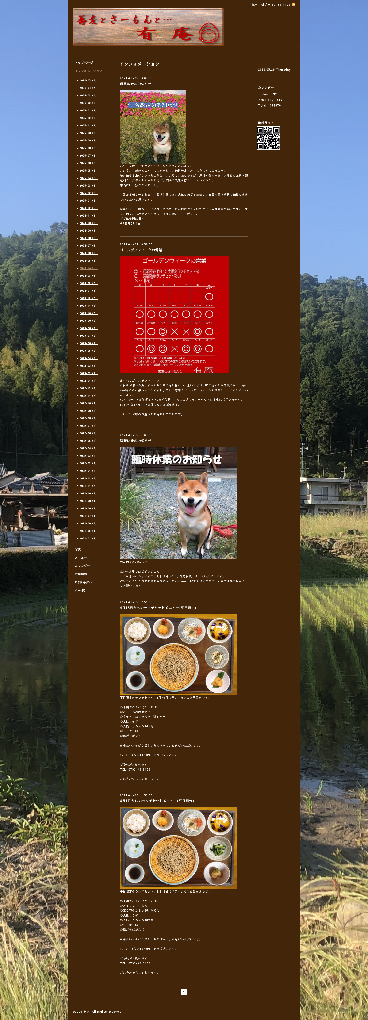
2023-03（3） (89, 365)
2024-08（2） (89, 238)
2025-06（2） (89, 163)
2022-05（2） (89, 441)
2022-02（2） (89, 463)
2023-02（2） (89, 373)
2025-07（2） (89, 155)
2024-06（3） (89, 253)
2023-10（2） (89, 313)
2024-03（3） (89, 275)
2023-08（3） (89, 328)
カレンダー (82, 566)
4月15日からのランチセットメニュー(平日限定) (158, 607)
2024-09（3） (89, 230)
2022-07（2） (89, 426)
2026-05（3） (89, 80)
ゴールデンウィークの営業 (141, 250)
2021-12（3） (89, 478)
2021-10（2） (89, 493)
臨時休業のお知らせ (136, 440)
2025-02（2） (89, 193)
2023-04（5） (89, 358)
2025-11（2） (89, 125)
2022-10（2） (89, 403)
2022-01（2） (89, 471)
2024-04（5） (89, 268)
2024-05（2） (89, 260)
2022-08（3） (89, 418)
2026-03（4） (89, 95)
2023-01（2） (89, 380)
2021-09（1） (89, 501)
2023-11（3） (89, 305)
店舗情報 (81, 574)
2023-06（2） (89, 343)
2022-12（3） (89, 388)
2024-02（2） (89, 283)
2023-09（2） (89, 320)
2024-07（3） (89, 245)
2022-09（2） (89, 411)
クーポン (81, 590)
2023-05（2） (89, 350)
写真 (78, 549)
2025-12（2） (89, 118)
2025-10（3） (89, 133)
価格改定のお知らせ (136, 83)
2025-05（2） (89, 170)
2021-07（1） (89, 516)
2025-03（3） (89, 185)
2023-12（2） (89, 298)
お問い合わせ (84, 582)
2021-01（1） (89, 538)
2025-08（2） (89, 148)
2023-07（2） (89, 335)
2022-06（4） (89, 433)
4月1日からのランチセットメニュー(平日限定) (157, 800)
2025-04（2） (89, 178)
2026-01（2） (89, 110)
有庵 (87, 1011)
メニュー (81, 557)
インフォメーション (88, 71)
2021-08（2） (89, 508)
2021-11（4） (89, 486)
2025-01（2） (89, 200)
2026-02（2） (89, 103)
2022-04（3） (89, 448)
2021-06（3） (89, 523)
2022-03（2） (89, 456)
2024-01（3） (89, 290)
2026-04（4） (89, 88)
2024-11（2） (89, 215)
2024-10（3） (89, 223)
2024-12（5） (89, 208)
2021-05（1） (89, 531)
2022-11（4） (89, 395)
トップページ (84, 63)
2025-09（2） (89, 140)
